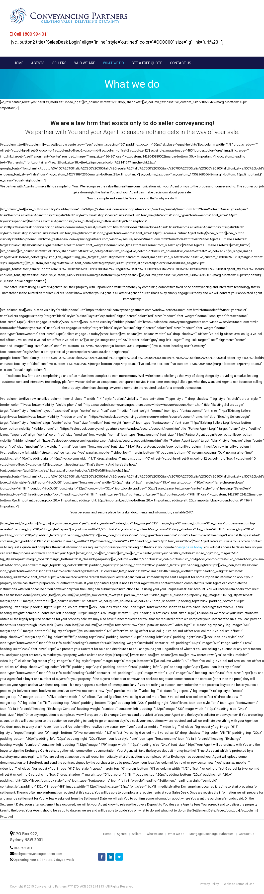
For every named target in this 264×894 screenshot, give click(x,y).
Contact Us (246, 834)
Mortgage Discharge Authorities (211, 834)
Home (107, 834)
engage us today (190, 547)
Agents (122, 834)
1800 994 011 (22, 848)
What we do (176, 834)
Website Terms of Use (239, 884)
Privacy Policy (209, 884)
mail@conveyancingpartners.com (38, 854)
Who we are (155, 834)
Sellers (136, 834)
